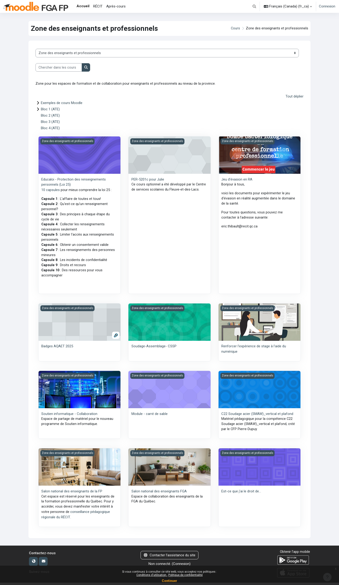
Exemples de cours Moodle (61, 103)
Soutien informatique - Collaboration (69, 416)
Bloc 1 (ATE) (50, 109)
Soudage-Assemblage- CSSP (154, 348)
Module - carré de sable (149, 416)
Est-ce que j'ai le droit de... (241, 494)
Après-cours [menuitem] (116, 6)
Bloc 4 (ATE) (50, 128)
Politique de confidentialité (185, 575)
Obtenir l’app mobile (295, 554)
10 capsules (50, 190)
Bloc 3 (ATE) (50, 122)
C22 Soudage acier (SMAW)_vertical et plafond (257, 416)
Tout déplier (295, 96)
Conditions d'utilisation (151, 575)
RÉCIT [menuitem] (97, 6)
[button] (254, 6)
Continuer (169, 581)
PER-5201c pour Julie (147, 179)
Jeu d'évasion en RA (236, 179)
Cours (235, 28)
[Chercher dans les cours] (58, 67)
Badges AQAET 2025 (57, 348)
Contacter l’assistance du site (170, 558)
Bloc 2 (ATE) (50, 115)
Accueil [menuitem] (83, 6)
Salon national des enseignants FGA (159, 494)
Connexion (327, 6)
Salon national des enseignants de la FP (71, 494)
